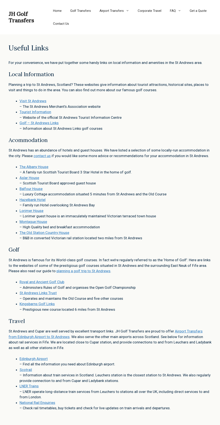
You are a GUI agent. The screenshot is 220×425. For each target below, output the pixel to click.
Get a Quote (198, 11)
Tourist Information (35, 112)
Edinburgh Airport (34, 359)
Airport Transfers (116, 10)
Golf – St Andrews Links (39, 123)
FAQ (177, 10)
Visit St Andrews (33, 101)
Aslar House (29, 178)
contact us (42, 156)
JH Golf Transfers (21, 17)
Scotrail (26, 370)
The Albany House (34, 167)
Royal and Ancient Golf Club (42, 282)
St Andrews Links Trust (38, 293)
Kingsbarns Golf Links (37, 304)
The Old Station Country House (44, 232)
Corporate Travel (149, 11)
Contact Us (61, 24)
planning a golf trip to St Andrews (83, 271)
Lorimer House (31, 211)
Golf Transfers (80, 11)
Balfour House (31, 189)
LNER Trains (29, 386)
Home (57, 11)
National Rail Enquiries (37, 402)
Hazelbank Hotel (33, 200)
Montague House (33, 221)
